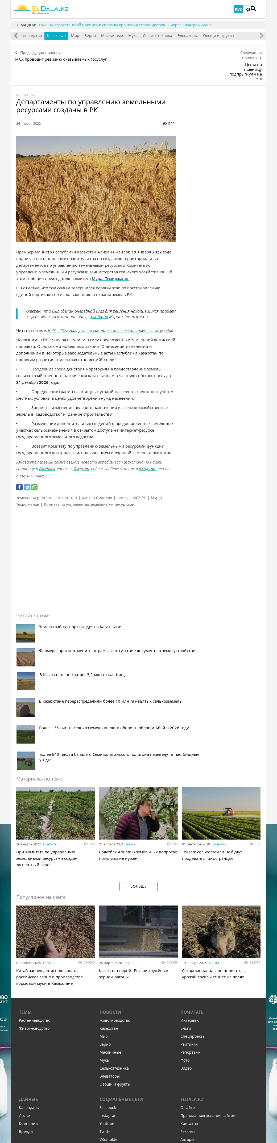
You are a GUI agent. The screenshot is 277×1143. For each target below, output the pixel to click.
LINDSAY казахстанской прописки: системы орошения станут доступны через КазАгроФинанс (125, 24)
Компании (28, 1006)
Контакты (189, 1006)
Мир (88, 35)
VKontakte (108, 1022)
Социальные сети (121, 983)
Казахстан (69, 35)
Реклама (188, 1014)
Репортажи (190, 935)
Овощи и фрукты (231, 35)
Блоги (131, 725)
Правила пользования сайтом (207, 999)
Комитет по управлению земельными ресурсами (89, 481)
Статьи (49, 843)
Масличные (125, 35)
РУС (238, 9)
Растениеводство (34, 903)
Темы (25, 896)
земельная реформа (34, 474)
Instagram (147, 445)
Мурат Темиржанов (111, 255)
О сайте (187, 991)
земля (122, 474)
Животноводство (39, 35)
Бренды (26, 1014)
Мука (146, 35)
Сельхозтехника (170, 35)
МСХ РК (139, 474)
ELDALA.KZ (191, 983)
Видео (186, 951)
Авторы (187, 1022)
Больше (138, 767)
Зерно (103, 35)
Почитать (192, 896)
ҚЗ (248, 9)
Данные (28, 983)
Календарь (29, 991)
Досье (24, 999)
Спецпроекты (192, 919)
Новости (50, 725)
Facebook (47, 445)
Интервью (190, 903)
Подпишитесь (112, 1077)
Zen (103, 1038)
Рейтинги (189, 927)
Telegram (81, 445)
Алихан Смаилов (113, 228)
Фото (184, 943)
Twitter (106, 1014)
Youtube (107, 1006)
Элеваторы (201, 35)
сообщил (99, 293)
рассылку (35, 452)
